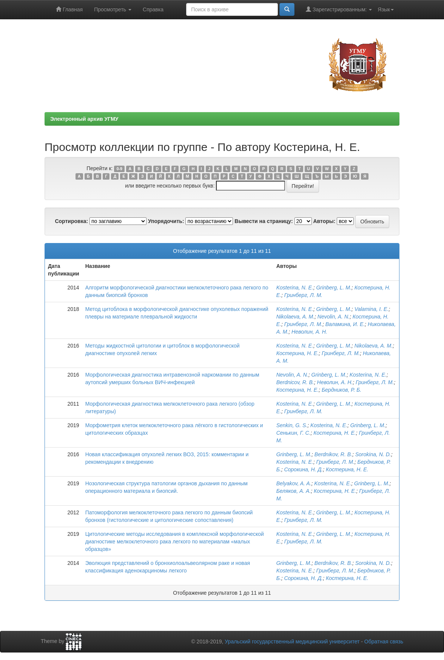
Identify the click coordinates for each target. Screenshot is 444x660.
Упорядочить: (166, 221)
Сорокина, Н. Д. (303, 469)
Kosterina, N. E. (294, 288)
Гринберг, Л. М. (303, 295)
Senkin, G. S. (291, 425)
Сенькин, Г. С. (293, 433)
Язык (386, 9)
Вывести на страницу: (263, 221)
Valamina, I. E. (372, 309)
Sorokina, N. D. (373, 454)
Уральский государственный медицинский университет (292, 641)
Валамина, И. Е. (345, 324)
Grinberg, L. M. (333, 288)
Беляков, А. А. (293, 491)
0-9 (119, 168)
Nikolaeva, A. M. (295, 317)
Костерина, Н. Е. (297, 353)
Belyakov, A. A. (293, 483)
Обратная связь (383, 641)
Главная (69, 9)
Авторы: (324, 221)
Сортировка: (71, 221)
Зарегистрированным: (339, 9)
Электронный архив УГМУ (84, 119)
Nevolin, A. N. (334, 317)
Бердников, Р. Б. (341, 390)
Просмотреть (112, 9)
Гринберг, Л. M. (335, 571)
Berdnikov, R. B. (333, 454)
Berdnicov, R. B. (295, 382)
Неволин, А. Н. (309, 332)
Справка (153, 9)
